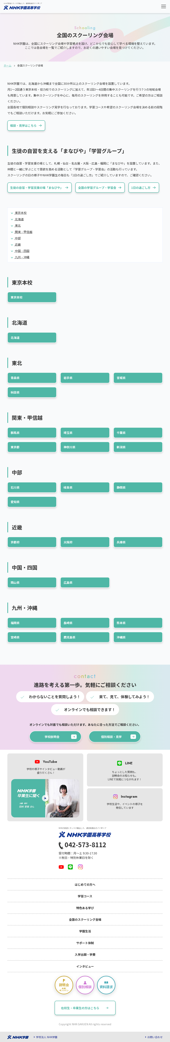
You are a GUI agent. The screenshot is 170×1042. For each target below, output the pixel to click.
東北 (17, 225)
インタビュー (85, 966)
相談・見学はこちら (26, 125)
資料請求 (106, 985)
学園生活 (85, 931)
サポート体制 (85, 943)
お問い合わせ (155, 1037)
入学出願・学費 (85, 954)
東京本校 (20, 212)
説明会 (64, 985)
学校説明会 (61, 736)
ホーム (7, 65)
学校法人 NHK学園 (46, 1037)
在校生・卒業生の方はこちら (86, 1008)
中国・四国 (21, 251)
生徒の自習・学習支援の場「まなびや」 (40, 187)
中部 (17, 238)
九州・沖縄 (21, 257)
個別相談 (85, 985)
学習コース (85, 896)
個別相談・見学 (118, 736)
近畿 (17, 244)
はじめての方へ (85, 884)
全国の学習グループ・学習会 (100, 187)
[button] (163, 6)
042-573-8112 (82, 844)
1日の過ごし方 (144, 187)
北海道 (19, 219)
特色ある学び (85, 908)
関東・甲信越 (23, 232)
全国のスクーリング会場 (85, 919)
